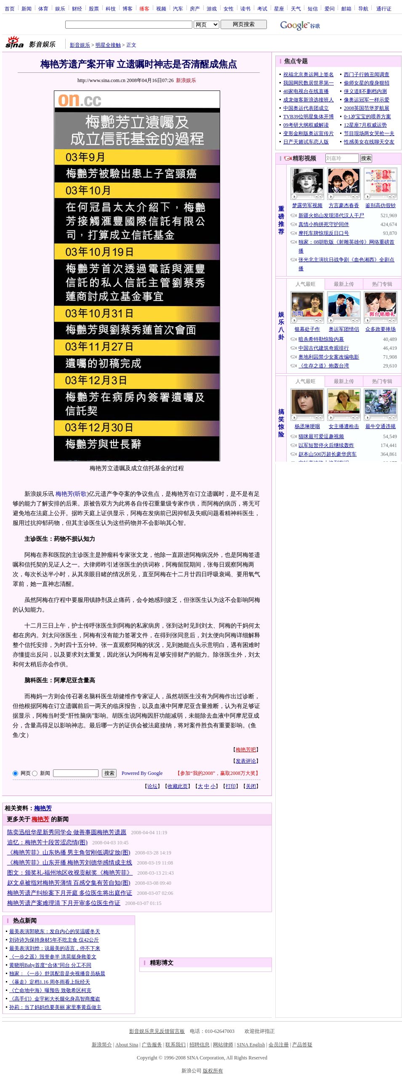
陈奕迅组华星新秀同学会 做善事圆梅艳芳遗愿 (67, 832)
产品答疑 (302, 1045)
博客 (127, 8)
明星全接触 (108, 45)
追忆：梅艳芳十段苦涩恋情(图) (47, 842)
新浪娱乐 (186, 80)
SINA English (251, 1045)
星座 (279, 8)
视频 (161, 8)
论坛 (152, 786)
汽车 (178, 8)
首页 (10, 8)
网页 (26, 773)
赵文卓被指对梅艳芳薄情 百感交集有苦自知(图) (68, 883)
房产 (195, 8)
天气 (296, 8)
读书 (245, 8)
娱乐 (60, 8)
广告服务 (152, 1045)
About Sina (126, 1045)
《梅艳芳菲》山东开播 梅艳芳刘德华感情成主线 (70, 862)
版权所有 (213, 1071)
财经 (77, 8)
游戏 (212, 8)
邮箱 (346, 8)
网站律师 (223, 1045)
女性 (229, 8)
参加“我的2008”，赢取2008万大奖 (218, 773)
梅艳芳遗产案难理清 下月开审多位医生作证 (64, 903)
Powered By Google (142, 773)
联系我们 (175, 1045)
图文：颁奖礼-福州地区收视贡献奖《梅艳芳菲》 (70, 873)
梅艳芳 (43, 808)
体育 (43, 8)
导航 (363, 8)
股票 (94, 8)
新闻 (26, 8)
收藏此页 (178, 786)
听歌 (81, 494)
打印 (231, 786)
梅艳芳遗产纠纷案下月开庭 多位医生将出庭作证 (70, 893)
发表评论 (246, 761)
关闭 (251, 786)
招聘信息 (199, 1045)
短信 (313, 8)
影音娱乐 (80, 45)
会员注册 (279, 1045)
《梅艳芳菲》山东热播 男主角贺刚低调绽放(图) (68, 852)
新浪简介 (102, 1045)
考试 (262, 8)
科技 (111, 8)
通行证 (383, 8)
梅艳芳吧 (246, 750)
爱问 (330, 8)
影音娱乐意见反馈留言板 (157, 1031)
